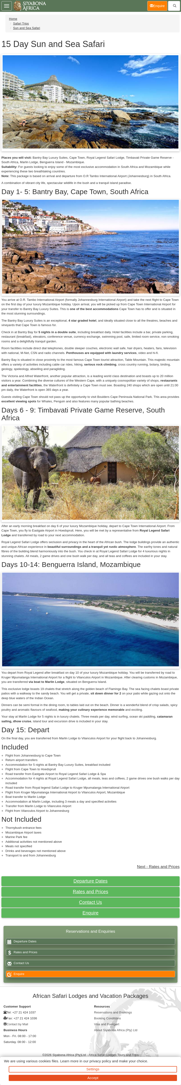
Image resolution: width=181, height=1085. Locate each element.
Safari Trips (21, 23)
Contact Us (90, 902)
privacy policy (100, 1061)
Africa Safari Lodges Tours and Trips (113, 1055)
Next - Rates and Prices (158, 866)
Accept (92, 1078)
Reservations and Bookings (113, 1012)
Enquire (90, 912)
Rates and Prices (90, 891)
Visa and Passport (106, 1024)
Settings (92, 1069)
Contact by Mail (17, 1024)
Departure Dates (91, 881)
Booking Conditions (107, 1018)
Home (13, 19)
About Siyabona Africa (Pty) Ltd (115, 1030)
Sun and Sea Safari (26, 28)
